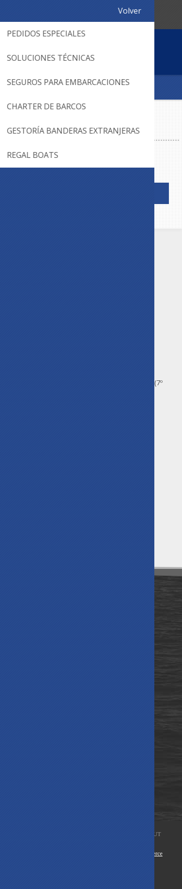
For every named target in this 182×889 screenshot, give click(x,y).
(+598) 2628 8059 (55, 303)
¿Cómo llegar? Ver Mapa (66, 407)
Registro (129, 13)
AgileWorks (80, 853)
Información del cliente (49, 770)
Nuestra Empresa (41, 628)
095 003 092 (69, 14)
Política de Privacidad (47, 661)
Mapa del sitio (36, 723)
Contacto (28, 707)
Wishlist (25, 786)
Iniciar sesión (148, 13)
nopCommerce (145, 853)
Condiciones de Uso (45, 645)
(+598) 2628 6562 (55, 287)
